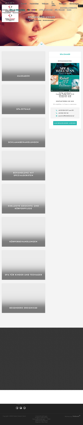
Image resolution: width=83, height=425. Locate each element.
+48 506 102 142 (63, 113)
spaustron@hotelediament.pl (66, 116)
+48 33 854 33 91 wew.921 (66, 110)
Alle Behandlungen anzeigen (65, 123)
